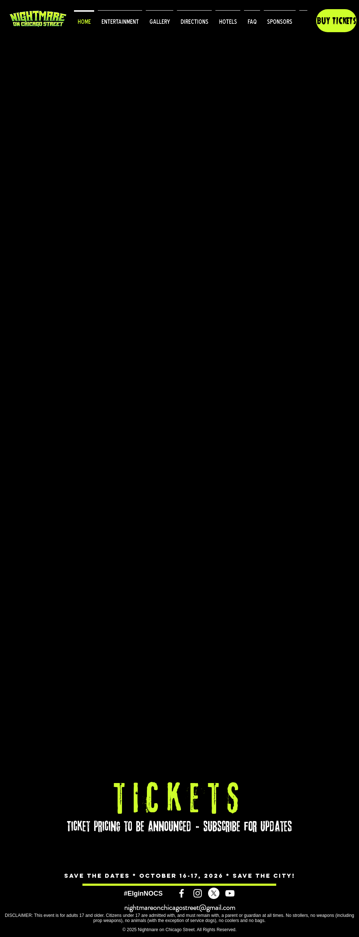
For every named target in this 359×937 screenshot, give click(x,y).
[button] (120, 18)
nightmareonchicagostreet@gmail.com (179, 907)
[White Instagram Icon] (197, 893)
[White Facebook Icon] (181, 893)
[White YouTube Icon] (230, 893)
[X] (213, 893)
